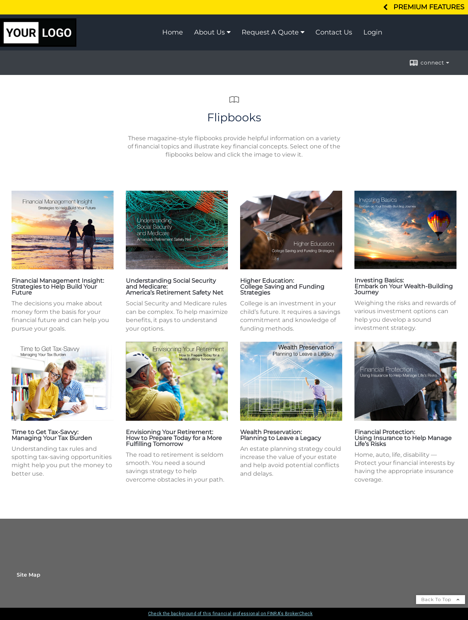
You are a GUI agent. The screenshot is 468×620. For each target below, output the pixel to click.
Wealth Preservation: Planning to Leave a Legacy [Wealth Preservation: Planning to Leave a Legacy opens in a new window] (280, 435)
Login (372, 32)
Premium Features (428, 7)
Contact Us (333, 32)
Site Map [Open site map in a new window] (28, 574)
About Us (209, 32)
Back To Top (440, 599)
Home (172, 32)
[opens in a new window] (63, 267)
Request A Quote (270, 32)
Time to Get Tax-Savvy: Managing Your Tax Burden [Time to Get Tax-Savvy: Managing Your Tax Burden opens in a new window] (52, 435)
